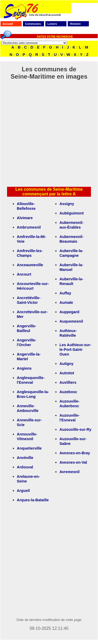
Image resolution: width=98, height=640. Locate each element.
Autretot (66, 373)
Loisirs (52, 23)
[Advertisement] (49, 133)
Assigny (66, 204)
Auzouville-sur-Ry (75, 429)
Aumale (66, 302)
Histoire (75, 23)
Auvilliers (67, 382)
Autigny (66, 364)
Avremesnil (69, 472)
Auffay (65, 293)
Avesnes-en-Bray (74, 453)
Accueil (8, 23)
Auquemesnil (71, 321)
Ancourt (24, 274)
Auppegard (69, 312)
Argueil (23, 490)
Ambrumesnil (29, 227)
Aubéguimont (71, 213)
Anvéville (25, 458)
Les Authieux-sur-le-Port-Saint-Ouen (75, 349)
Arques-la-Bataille (33, 500)
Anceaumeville (30, 265)
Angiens (24, 368)
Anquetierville (29, 448)
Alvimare (25, 218)
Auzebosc (68, 392)
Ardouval (25, 467)
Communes (33, 23)
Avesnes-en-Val (73, 462)
